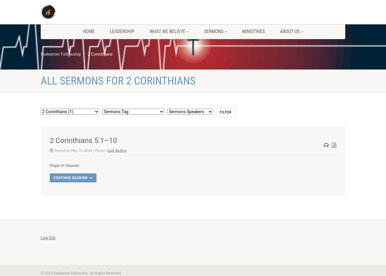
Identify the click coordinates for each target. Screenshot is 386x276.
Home (89, 31)
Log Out (48, 237)
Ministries (253, 31)
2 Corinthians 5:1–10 (83, 140)
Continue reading (73, 178)
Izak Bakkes (117, 150)
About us (291, 31)
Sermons (215, 31)
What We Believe (169, 31)
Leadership (122, 31)
